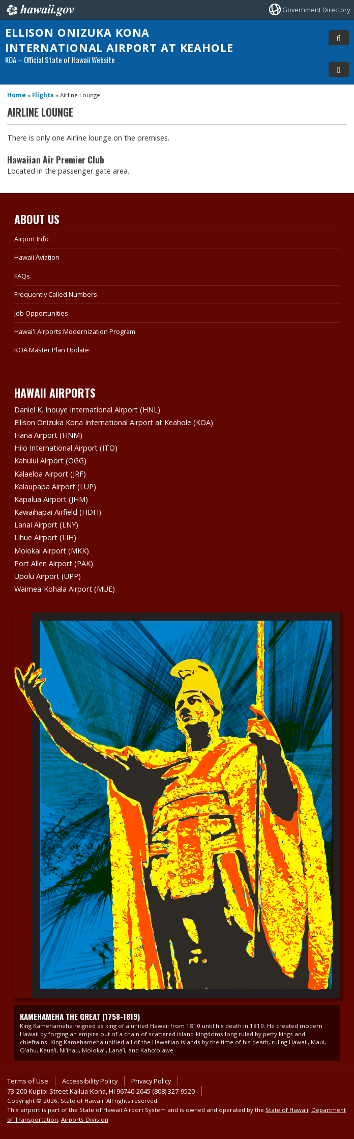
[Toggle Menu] (339, 69)
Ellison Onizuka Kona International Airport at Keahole (119, 40)
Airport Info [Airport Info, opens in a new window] (31, 238)
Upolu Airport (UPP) (47, 576)
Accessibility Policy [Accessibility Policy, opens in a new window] (89, 1081)
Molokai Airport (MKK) (51, 550)
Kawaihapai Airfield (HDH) (57, 512)
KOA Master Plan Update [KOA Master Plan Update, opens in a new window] (51, 349)
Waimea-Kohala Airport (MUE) (64, 589)
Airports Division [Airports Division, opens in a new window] (84, 1119)
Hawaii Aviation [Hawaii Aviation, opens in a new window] (37, 257)
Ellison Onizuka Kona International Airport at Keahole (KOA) (113, 422)
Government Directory (316, 9)
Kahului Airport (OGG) (50, 460)
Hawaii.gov (39, 10)
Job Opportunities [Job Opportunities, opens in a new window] (41, 313)
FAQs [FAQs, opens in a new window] (22, 276)
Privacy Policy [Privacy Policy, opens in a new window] (151, 1081)
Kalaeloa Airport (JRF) (50, 474)
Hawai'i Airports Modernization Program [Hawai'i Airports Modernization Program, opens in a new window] (74, 331)
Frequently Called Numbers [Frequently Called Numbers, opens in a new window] (55, 294)
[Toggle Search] (339, 37)
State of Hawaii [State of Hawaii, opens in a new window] (287, 1110)
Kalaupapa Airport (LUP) (55, 486)
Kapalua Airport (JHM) (51, 499)
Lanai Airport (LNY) (46, 525)
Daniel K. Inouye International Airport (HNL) (87, 409)
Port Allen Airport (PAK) (53, 563)
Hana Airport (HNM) (48, 435)
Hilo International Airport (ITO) (65, 448)
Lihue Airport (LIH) (45, 537)
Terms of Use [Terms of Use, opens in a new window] (27, 1081)
